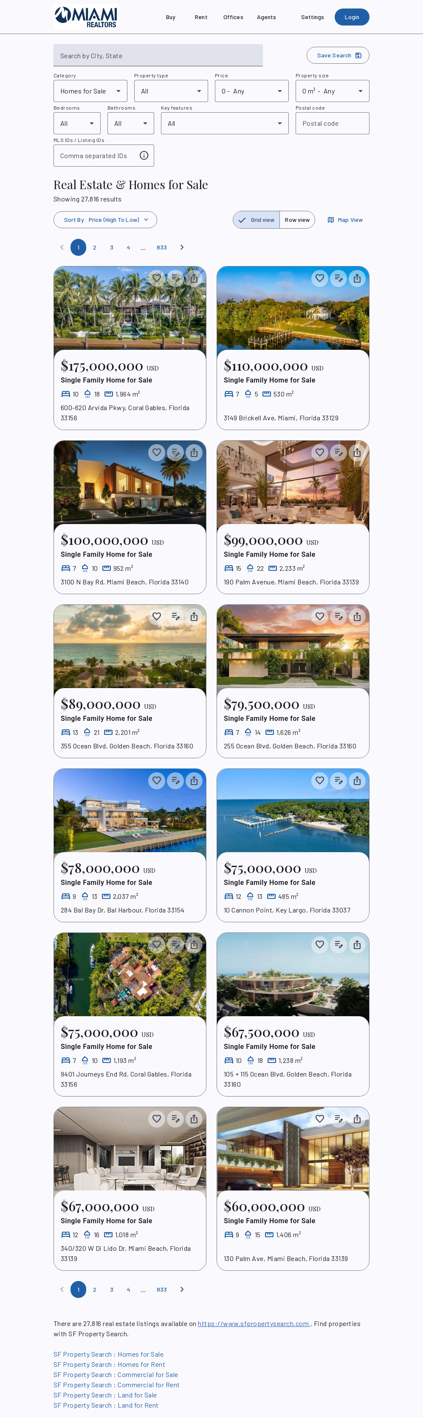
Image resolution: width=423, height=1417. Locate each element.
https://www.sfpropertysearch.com (254, 1323)
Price (221, 75)
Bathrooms (121, 108)
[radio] (256, 219)
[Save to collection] (156, 278)
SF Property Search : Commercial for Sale (116, 1374)
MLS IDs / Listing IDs (79, 140)
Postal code (310, 108)
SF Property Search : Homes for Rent (109, 1364)
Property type (151, 75)
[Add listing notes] (175, 278)
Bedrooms (67, 108)
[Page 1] (78, 247)
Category (65, 75)
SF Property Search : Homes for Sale (109, 1354)
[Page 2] (94, 247)
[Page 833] (162, 247)
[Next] (182, 247)
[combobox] (158, 59)
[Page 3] (111, 247)
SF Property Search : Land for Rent (106, 1405)
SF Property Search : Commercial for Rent (117, 1384)
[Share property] (194, 278)
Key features (176, 108)
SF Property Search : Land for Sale (105, 1395)
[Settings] (312, 17)
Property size (312, 75)
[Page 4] (128, 247)
